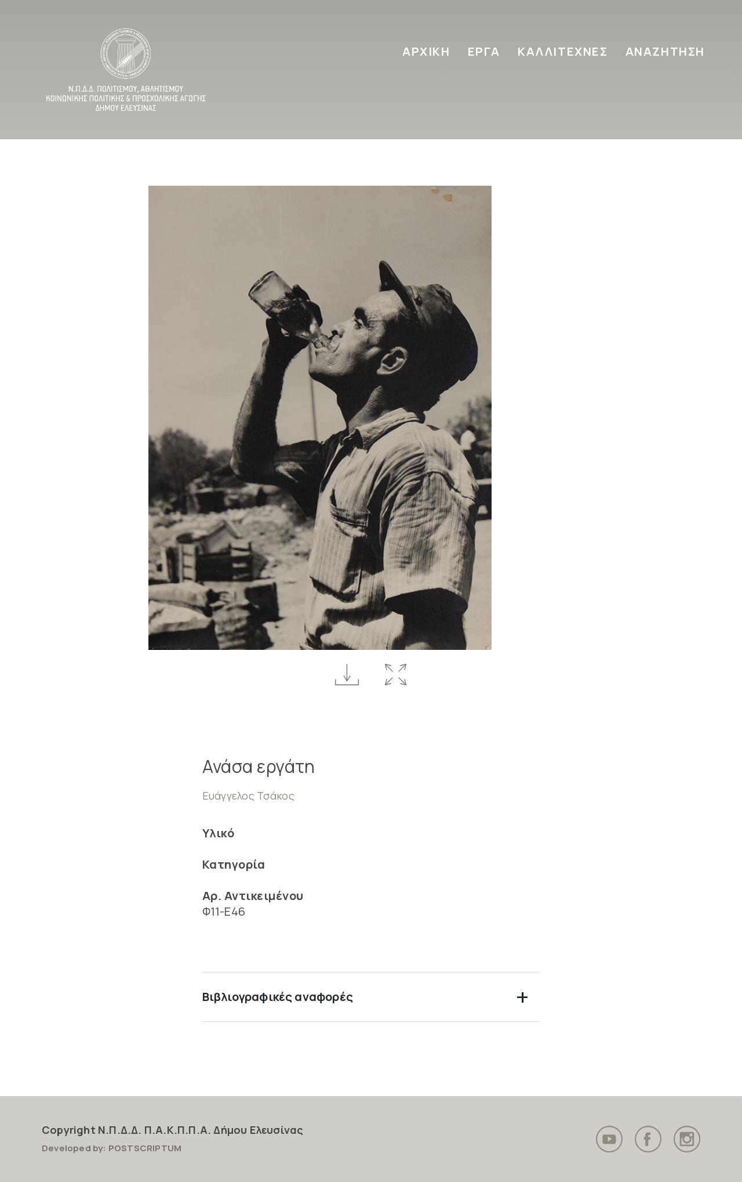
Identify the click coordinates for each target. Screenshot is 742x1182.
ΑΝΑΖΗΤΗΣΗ (665, 51)
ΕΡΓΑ (484, 51)
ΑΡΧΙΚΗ (426, 51)
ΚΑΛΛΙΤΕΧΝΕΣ (563, 51)
